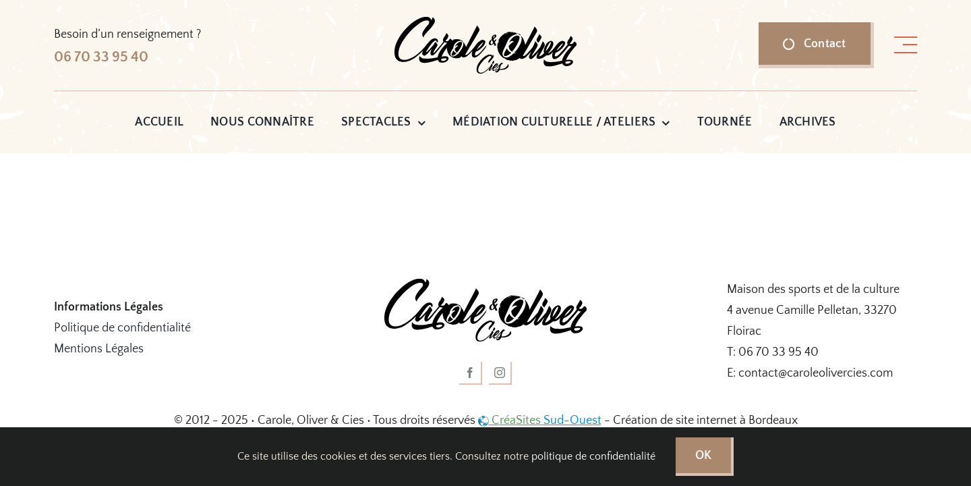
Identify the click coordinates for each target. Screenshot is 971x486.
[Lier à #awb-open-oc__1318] (905, 45)
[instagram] (500, 373)
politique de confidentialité (593, 456)
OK (703, 455)
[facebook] (470, 373)
